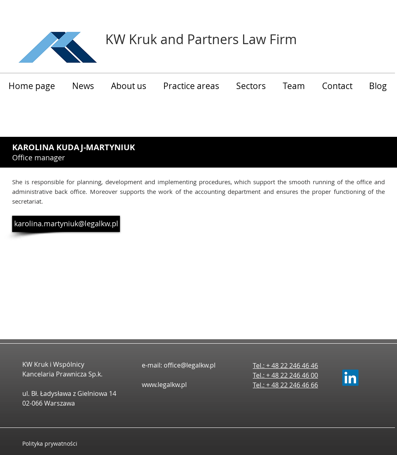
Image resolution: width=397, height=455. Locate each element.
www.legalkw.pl (164, 384)
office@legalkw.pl (190, 365)
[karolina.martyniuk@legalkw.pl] (66, 224)
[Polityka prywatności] (57, 444)
